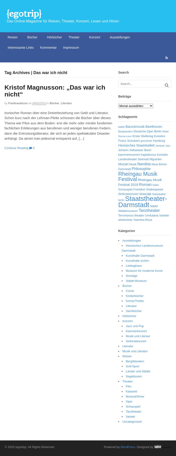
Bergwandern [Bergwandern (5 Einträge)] (125, 131)
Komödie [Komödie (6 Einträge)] (162, 154)
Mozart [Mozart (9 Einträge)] (123, 164)
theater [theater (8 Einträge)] (139, 215)
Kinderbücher (134, 296)
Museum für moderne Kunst (144, 270)
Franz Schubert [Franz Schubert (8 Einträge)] (129, 140)
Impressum (71, 47)
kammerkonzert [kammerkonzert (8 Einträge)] (129, 154)
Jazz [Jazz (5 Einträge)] (167, 145)
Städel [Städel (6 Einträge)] (154, 206)
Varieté (130, 416)
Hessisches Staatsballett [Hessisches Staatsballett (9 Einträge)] (136, 145)
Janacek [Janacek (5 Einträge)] (160, 145)
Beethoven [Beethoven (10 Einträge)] (154, 126)
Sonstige (132, 275)
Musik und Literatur (135, 351)
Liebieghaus (134, 265)
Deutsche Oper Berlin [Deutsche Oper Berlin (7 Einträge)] (148, 131)
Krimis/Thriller (135, 301)
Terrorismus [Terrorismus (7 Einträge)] (126, 215)
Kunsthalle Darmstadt (140, 255)
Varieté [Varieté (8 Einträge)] (164, 215)
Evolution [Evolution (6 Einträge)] (159, 136)
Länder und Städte (138, 371)
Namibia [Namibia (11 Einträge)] (144, 164)
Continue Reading (16, 148)
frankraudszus (18, 103)
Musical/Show (135, 396)
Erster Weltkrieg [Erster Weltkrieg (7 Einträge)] (142, 136)
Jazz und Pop (135, 326)
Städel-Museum (136, 281)
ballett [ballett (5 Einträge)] (121, 126)
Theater (74, 37)
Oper (129, 401)
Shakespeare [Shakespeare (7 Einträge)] (154, 189)
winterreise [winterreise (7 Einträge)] (125, 219)
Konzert (94, 37)
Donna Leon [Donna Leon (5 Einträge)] (125, 136)
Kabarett (131, 391)
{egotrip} (24, 13)
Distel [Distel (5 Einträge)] (165, 131)
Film (129, 386)
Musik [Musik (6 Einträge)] (132, 164)
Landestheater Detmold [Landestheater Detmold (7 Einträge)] (133, 159)
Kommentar (48, 47)
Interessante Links (21, 47)
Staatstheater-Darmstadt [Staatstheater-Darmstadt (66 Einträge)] (142, 201)
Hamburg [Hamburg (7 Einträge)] (159, 140)
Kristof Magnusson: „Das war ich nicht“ (54, 91)
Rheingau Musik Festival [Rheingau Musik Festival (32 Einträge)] (137, 176)
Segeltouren (134, 376)
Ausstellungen (120, 37)
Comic (130, 291)
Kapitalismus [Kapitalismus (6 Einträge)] (148, 154)
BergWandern (135, 361)
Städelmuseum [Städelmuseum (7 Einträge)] (128, 211)
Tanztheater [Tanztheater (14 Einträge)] (149, 210)
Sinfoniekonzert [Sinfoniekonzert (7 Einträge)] (128, 194)
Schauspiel (133, 406)
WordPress (128, 447)
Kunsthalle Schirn (137, 260)
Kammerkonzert (136, 331)
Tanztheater (133, 411)
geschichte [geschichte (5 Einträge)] (146, 140)
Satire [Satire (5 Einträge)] (155, 185)
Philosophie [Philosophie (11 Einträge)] (141, 169)
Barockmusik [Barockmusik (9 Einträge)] (135, 126)
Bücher (32, 37)
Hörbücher (54, 37)
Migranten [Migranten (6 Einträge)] (156, 159)
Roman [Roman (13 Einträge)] (145, 184)
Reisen (13, 37)
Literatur (66, 103)
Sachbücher (134, 311)
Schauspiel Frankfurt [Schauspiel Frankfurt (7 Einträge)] (131, 189)
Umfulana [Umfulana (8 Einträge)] (152, 215)
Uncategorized (132, 421)
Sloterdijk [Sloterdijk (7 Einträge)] (145, 194)
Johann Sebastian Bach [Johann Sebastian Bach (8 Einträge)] (134, 150)
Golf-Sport (132, 366)
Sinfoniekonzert (136, 341)
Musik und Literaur (138, 336)
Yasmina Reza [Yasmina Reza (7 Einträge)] (142, 219)
